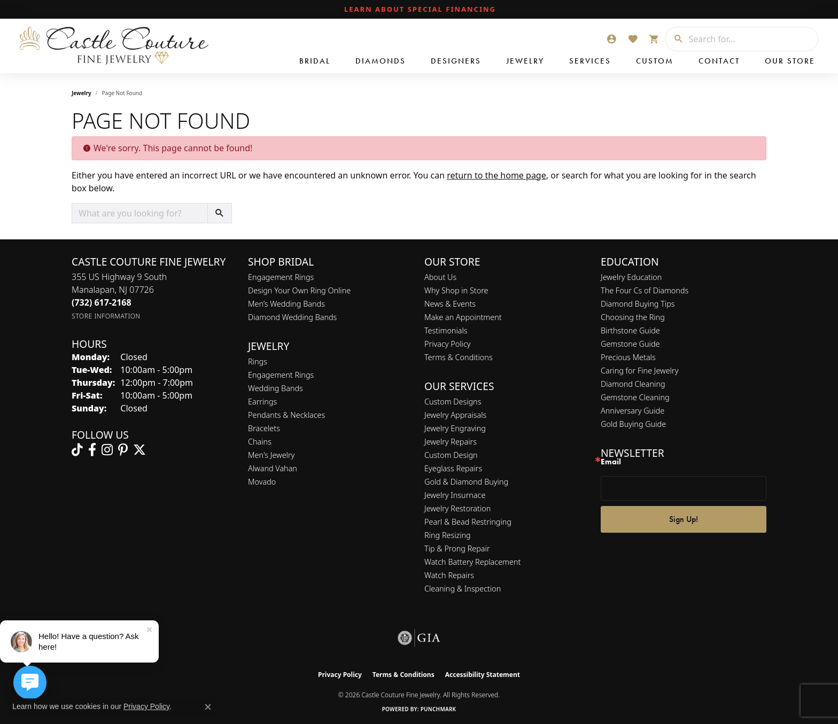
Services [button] (590, 61)
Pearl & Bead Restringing (467, 522)
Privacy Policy (447, 344)
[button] (611, 39)
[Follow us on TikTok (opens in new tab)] (77, 449)
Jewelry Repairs (450, 442)
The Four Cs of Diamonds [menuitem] (644, 290)
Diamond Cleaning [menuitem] (633, 384)
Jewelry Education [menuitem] (631, 277)
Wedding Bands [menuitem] (275, 388)
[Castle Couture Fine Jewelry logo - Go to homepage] (112, 46)
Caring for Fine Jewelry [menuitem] (639, 370)
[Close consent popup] (208, 707)
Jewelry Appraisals (455, 415)
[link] (419, 10)
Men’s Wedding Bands (286, 304)
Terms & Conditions (458, 357)
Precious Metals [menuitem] (628, 357)
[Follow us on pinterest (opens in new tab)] (123, 449)
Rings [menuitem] (257, 361)
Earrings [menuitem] (262, 401)
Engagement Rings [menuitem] (281, 375)
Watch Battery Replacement (472, 562)
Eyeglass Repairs (453, 468)
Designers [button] (456, 61)
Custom (654, 61)
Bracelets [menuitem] (264, 428)
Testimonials (446, 330)
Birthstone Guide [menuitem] (630, 330)
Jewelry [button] (525, 61)
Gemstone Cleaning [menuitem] (635, 397)
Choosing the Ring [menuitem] (633, 317)
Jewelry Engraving (455, 428)
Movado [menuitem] (262, 482)
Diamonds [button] (380, 61)
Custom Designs (452, 401)
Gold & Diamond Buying (466, 482)
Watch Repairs (449, 575)
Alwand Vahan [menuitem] (272, 468)
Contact (719, 61)
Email (611, 462)
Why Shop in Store (456, 290)
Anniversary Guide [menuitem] (632, 411)
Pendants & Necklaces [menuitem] (286, 415)
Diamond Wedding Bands (292, 317)
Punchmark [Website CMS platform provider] (438, 709)
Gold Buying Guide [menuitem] (633, 424)
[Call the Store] (101, 302)
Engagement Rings (281, 277)
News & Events (450, 304)
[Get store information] (106, 316)
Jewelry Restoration (457, 508)
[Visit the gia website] (419, 638)
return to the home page (496, 175)
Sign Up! (683, 519)
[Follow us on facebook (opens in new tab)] (92, 449)
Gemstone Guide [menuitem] (630, 344)
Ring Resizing (447, 535)
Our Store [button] (790, 61)
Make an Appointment (463, 317)
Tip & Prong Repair (457, 548)
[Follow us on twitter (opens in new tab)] (139, 449)
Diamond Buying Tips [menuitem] (638, 304)
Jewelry (81, 93)
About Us (440, 277)
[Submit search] (674, 39)
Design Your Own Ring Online (299, 290)
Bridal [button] (314, 61)
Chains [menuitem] (259, 442)
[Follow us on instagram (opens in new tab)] (107, 449)
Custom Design (451, 455)
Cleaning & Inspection (462, 588)
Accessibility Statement (482, 674)
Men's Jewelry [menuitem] (271, 455)
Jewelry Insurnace (454, 495)
